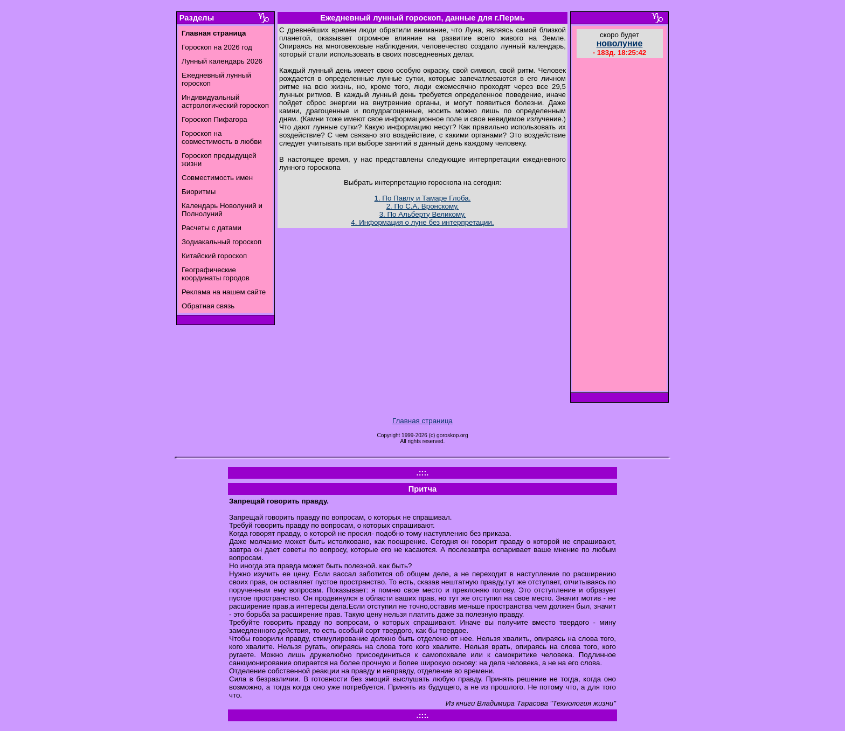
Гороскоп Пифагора (214, 119)
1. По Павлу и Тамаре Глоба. (423, 198)
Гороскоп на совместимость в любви (222, 137)
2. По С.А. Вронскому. (422, 206)
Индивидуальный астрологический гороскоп (225, 101)
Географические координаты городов (216, 274)
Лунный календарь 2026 (222, 61)
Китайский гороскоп (214, 256)
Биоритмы (199, 192)
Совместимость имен (217, 178)
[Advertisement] (620, 226)
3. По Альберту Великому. (422, 214)
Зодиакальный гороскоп (221, 242)
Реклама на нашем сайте (224, 292)
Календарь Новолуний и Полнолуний (222, 210)
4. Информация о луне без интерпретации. (422, 222)
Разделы (196, 17)
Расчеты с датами (211, 228)
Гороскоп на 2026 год (217, 47)
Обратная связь (208, 306)
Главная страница (422, 421)
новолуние (620, 43)
